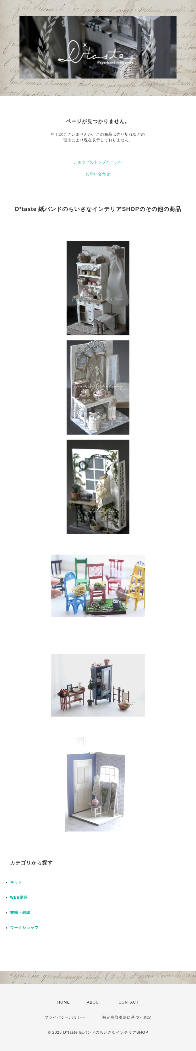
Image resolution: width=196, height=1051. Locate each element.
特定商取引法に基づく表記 (126, 1017)
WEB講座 (19, 897)
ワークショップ (24, 927)
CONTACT (128, 1002)
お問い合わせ (98, 174)
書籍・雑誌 (20, 912)
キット (16, 882)
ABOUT (94, 1002)
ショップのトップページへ (98, 162)
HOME (63, 1002)
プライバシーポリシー (65, 1017)
